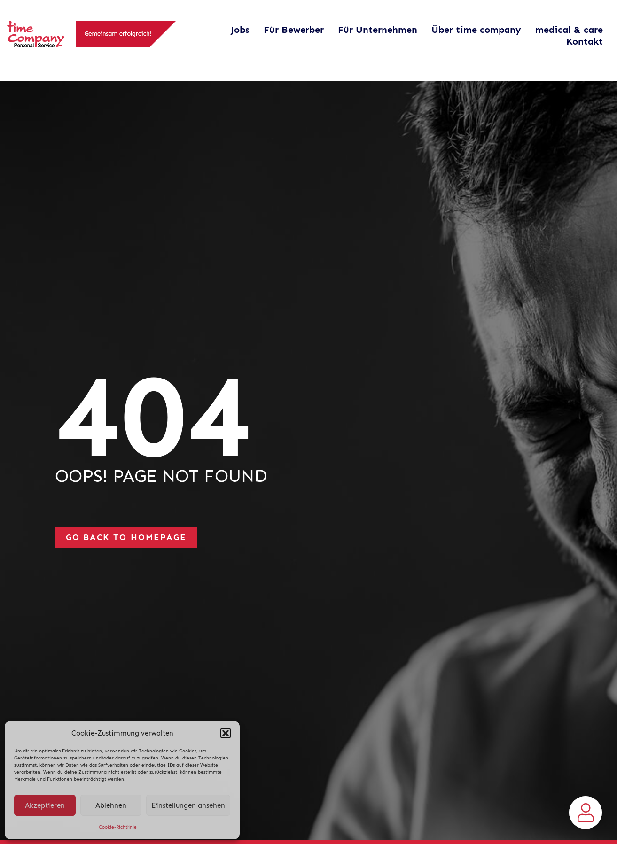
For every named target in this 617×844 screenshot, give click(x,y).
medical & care (569, 29)
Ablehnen (110, 805)
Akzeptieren (45, 805)
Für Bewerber (294, 29)
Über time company (476, 29)
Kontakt (584, 41)
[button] (225, 733)
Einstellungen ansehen (188, 805)
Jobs (240, 29)
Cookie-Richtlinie (118, 827)
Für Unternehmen (377, 29)
